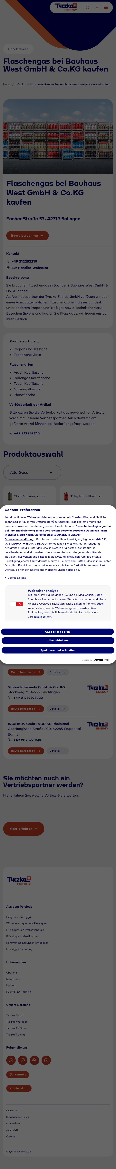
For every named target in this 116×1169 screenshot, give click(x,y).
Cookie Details (17, 577)
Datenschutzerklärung (19, 539)
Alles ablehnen (58, 640)
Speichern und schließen (57, 650)
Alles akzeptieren (57, 631)
